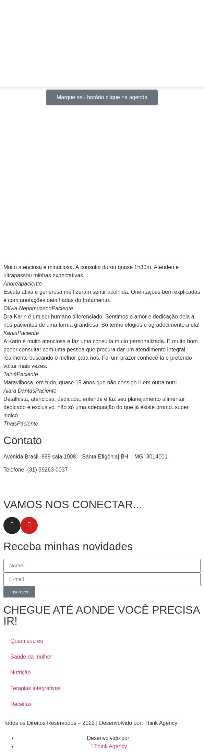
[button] (102, 88)
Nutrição (20, 672)
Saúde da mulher (31, 657)
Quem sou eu (26, 641)
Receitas (21, 704)
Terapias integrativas (35, 688)
